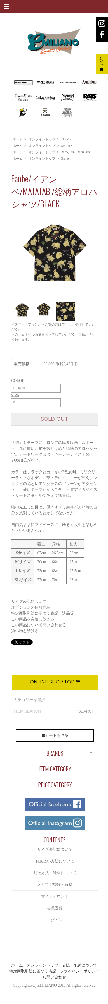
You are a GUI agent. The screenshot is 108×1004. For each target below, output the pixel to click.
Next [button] (102, 257)
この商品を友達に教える (32, 619)
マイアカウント (55, 896)
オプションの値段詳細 (30, 607)
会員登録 (55, 908)
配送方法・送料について (54, 873)
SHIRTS (67, 146)
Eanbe (65, 159)
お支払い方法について (54, 861)
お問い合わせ (54, 977)
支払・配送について (79, 965)
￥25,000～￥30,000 (75, 152)
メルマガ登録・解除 (54, 885)
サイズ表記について (28, 601)
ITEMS (66, 139)
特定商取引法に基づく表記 (32, 971)
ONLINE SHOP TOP (55, 682)
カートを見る (55, 735)
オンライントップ (42, 139)
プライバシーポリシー (79, 971)
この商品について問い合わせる (38, 625)
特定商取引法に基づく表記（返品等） (44, 613)
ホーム (18, 139)
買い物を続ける (25, 631)
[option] (55, 254)
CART (101, 63)
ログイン (55, 920)
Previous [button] (7, 257)
